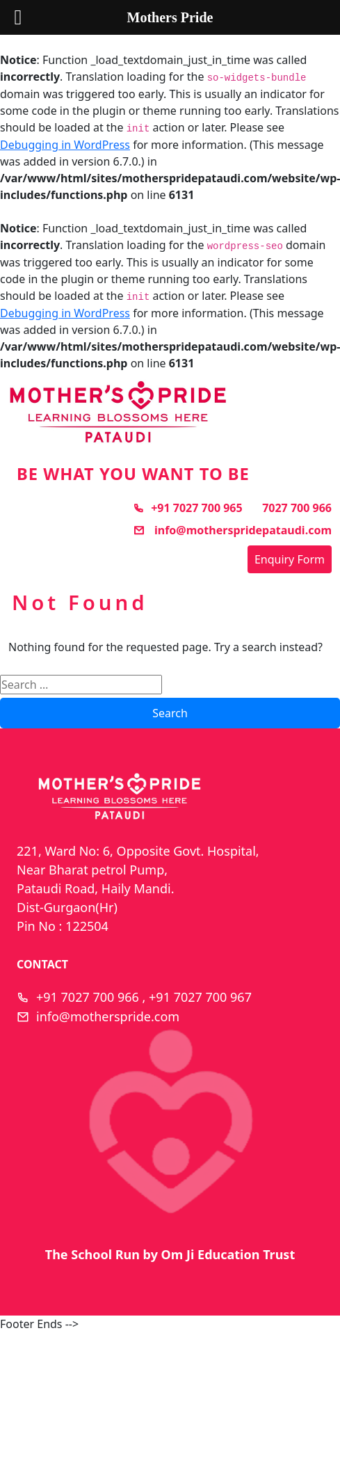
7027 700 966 (297, 508)
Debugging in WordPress (65, 144)
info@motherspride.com (107, 1016)
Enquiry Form (289, 559)
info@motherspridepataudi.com (232, 530)
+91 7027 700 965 (187, 508)
